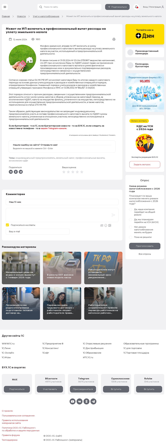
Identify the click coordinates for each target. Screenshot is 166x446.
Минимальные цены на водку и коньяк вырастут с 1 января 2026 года (21, 275)
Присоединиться (83, 389)
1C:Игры (6, 357)
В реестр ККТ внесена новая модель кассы (60, 276)
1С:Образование (92, 353)
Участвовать (50, 389)
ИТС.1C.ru (88, 357)
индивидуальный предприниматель (35, 158)
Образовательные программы (141, 343)
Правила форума (11, 435)
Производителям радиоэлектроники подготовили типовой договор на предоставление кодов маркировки (20, 311)
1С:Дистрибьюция (93, 348)
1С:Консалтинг (50, 348)
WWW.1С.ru (8, 343)
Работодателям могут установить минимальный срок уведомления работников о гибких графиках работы (101, 276)
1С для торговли (133, 348)
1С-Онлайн (8, 353)
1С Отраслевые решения (97, 343)
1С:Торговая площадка (136, 353)
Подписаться (119, 7)
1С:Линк (6, 348)
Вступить (116, 389)
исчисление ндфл (18, 161)
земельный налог (65, 158)
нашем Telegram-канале (53, 128)
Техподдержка (9, 440)
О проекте (7, 411)
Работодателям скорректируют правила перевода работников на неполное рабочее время (103, 310)
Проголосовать (144, 246)
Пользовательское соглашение (18, 415)
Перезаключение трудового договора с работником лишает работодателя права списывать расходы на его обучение (60, 311)
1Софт (45, 353)
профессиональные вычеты (90, 158)
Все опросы (145, 254)
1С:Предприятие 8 (52, 343)
